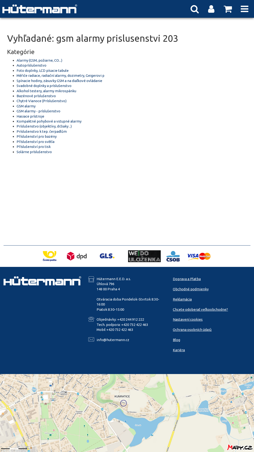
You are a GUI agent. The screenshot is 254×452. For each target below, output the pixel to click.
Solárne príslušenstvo (34, 152)
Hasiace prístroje (30, 116)
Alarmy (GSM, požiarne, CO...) (39, 60)
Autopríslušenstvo (31, 65)
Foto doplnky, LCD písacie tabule (43, 70)
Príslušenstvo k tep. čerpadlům (42, 131)
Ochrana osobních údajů (192, 330)
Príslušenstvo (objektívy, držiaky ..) (44, 126)
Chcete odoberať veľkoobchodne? (200, 309)
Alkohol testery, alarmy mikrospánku (46, 91)
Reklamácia (182, 299)
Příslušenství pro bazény (37, 136)
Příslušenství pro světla (35, 142)
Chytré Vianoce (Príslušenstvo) (42, 101)
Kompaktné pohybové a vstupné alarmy (49, 121)
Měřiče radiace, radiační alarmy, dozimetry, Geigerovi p (60, 75)
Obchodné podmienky (191, 289)
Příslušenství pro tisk (34, 147)
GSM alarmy (26, 106)
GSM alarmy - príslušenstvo (38, 111)
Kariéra (179, 350)
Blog (176, 340)
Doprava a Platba (187, 279)
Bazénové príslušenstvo (36, 96)
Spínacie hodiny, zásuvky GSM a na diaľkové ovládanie (59, 81)
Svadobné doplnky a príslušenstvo (44, 86)
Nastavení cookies (188, 319)
